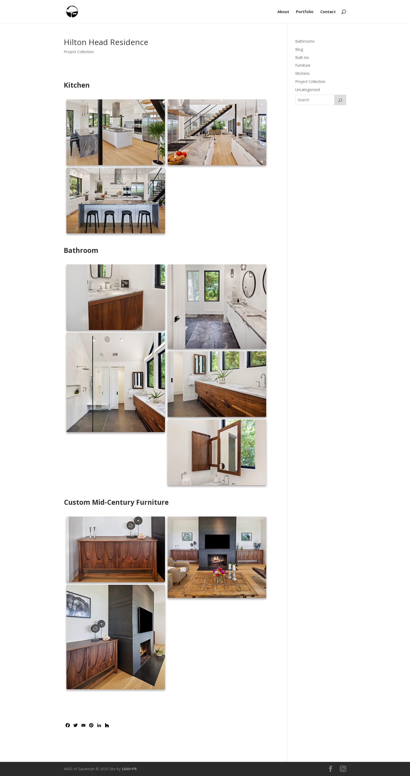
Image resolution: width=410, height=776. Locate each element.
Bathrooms (305, 41)
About (283, 12)
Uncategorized (307, 89)
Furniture (302, 65)
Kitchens (302, 73)
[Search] (340, 100)
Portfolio (305, 12)
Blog (299, 49)
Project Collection (79, 51)
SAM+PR (129, 768)
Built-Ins (302, 57)
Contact (328, 12)
